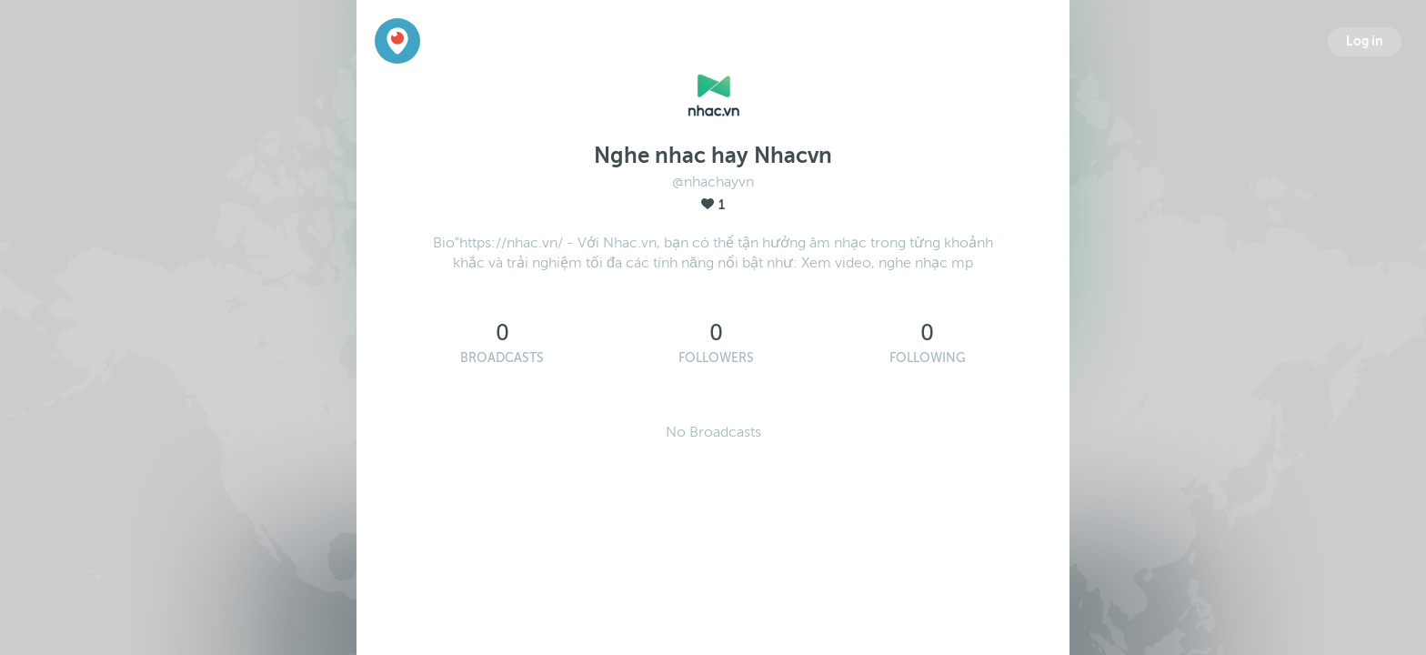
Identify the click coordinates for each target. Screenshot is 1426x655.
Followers (716, 358)
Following (927, 358)
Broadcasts (502, 358)
